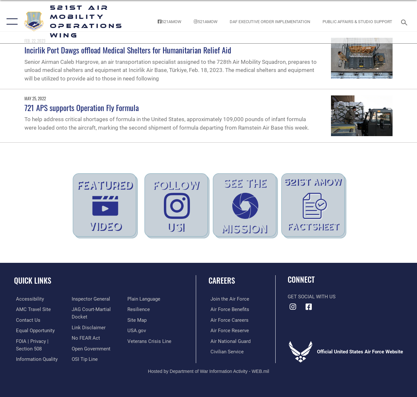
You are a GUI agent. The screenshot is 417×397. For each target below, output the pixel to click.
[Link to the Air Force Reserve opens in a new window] (227, 330)
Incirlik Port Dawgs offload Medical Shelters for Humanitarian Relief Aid (127, 50)
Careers (221, 280)
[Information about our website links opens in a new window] (88, 327)
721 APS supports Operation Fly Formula (81, 107)
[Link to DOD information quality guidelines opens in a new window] (35, 358)
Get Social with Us (312, 297)
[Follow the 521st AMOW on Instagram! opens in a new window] (205, 21)
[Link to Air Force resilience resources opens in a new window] (139, 309)
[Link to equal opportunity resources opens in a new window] (33, 330)
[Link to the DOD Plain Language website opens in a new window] (144, 299)
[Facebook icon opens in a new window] (308, 307)
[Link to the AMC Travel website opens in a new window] (31, 309)
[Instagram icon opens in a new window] (292, 307)
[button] (10, 21)
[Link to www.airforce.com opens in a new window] (227, 299)
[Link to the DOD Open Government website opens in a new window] (90, 348)
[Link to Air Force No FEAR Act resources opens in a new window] (85, 337)
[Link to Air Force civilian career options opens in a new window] (225, 351)
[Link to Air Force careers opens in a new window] (227, 320)
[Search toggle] (405, 22)
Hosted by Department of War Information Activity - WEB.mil (208, 370)
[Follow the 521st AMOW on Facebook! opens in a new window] (169, 21)
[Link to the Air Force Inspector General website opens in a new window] (90, 299)
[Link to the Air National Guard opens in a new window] (228, 341)
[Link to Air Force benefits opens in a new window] (227, 309)
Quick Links (32, 280)
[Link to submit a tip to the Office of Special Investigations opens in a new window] (84, 358)
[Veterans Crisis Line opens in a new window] (150, 341)
